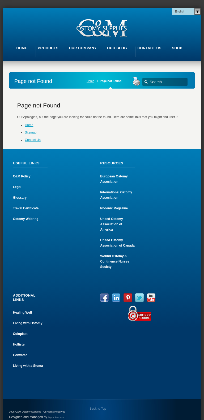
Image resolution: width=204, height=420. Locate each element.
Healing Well (22, 312)
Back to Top (97, 408)
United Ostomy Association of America (111, 224)
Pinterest (128, 297)
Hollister (19, 344)
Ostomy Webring (26, 219)
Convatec (20, 355)
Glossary (20, 197)
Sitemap (30, 132)
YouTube (151, 297)
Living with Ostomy (27, 323)
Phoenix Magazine (114, 208)
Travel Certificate (26, 208)
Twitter (139, 297)
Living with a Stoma (28, 366)
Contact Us (32, 140)
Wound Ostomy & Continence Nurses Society (114, 261)
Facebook (104, 297)
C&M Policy (22, 176)
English (179, 11)
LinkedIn (116, 297)
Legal (17, 187)
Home (90, 80)
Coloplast (20, 334)
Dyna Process (56, 417)
